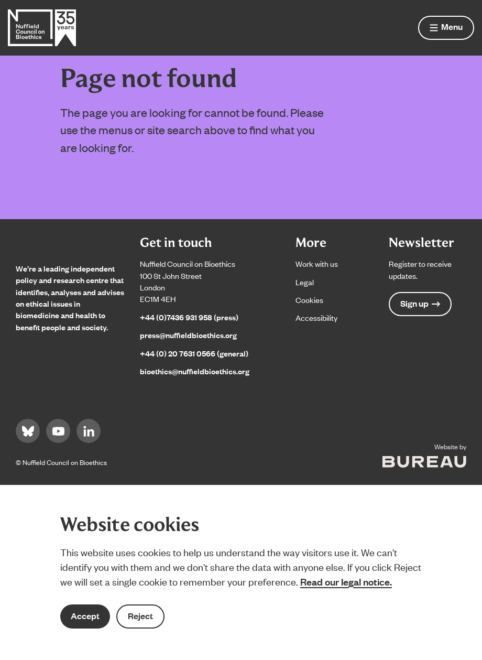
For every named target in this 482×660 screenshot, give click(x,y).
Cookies (309, 299)
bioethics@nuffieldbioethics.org (194, 370)
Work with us (316, 263)
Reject (140, 616)
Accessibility (316, 317)
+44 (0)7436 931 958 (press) (189, 316)
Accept (85, 616)
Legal (304, 281)
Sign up (420, 303)
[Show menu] (446, 28)
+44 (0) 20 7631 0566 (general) (194, 353)
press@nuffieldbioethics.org (188, 334)
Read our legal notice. (346, 581)
